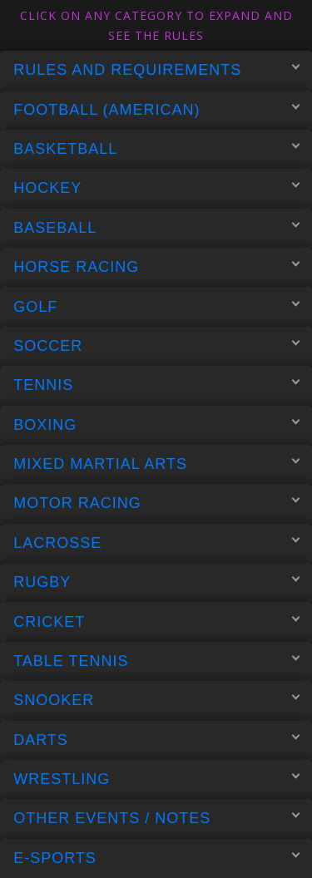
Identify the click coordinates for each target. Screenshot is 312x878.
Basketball (156, 149)
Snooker (156, 700)
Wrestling (156, 779)
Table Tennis (156, 660)
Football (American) (156, 109)
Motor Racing (156, 503)
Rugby (156, 582)
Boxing (156, 424)
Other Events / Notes (156, 818)
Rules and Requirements (156, 70)
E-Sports (156, 857)
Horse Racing (156, 267)
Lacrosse (156, 542)
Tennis (156, 385)
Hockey (156, 188)
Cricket (156, 621)
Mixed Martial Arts (156, 464)
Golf (156, 306)
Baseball (156, 227)
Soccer (156, 345)
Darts (156, 739)
